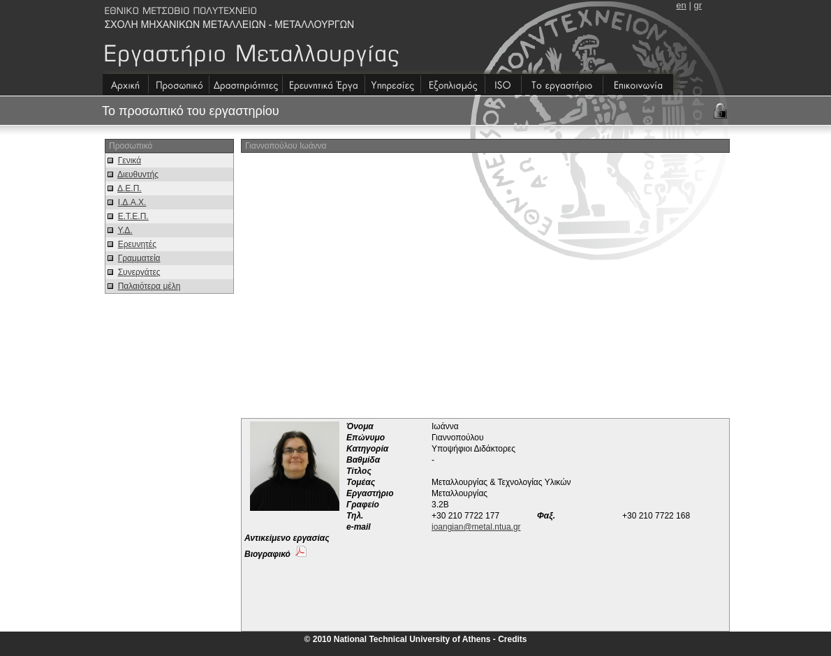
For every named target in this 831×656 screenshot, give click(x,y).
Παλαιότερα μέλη (149, 286)
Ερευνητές (137, 244)
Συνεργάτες (139, 272)
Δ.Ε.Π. (129, 188)
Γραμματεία (139, 258)
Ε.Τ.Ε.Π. (133, 216)
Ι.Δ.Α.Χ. (132, 202)
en (681, 5)
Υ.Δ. (124, 230)
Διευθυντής (138, 174)
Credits (512, 639)
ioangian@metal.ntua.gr (476, 527)
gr (697, 5)
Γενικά (129, 160)
